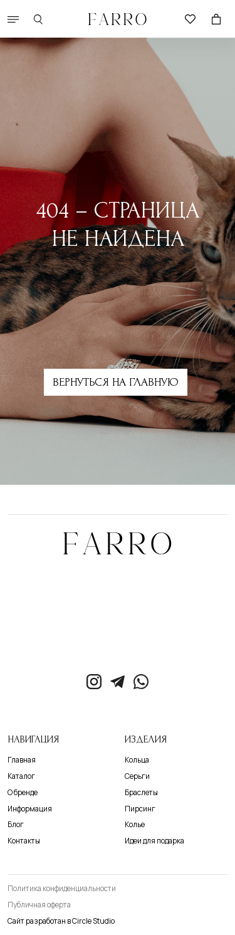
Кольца (137, 760)
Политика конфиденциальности (62, 889)
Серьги (137, 776)
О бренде (23, 793)
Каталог (21, 776)
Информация (30, 809)
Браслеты (141, 793)
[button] (13, 19)
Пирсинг (140, 809)
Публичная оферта (39, 905)
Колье (135, 825)
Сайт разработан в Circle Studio (61, 921)
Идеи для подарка (154, 841)
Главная (22, 760)
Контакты (24, 841)
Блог (16, 825)
